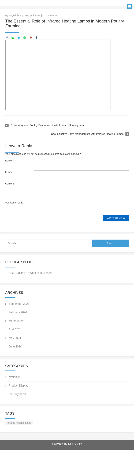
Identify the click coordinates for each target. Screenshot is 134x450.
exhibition (15, 377)
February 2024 (18, 312)
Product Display (18, 385)
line (13, 38)
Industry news (17, 394)
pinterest (30, 38)
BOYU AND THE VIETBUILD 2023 (30, 273)
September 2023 (19, 303)
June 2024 (15, 346)
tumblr (36, 38)
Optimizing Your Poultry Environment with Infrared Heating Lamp (47, 125)
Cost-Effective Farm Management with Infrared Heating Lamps (87, 133)
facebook (7, 38)
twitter (19, 38)
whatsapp (25, 38)
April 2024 (15, 329)
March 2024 (16, 320)
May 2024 (15, 337)
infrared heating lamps (19, 422)
